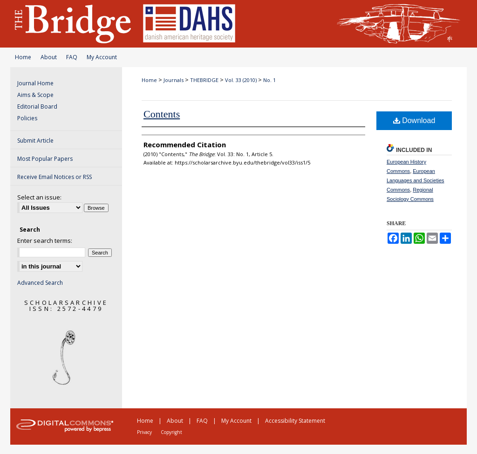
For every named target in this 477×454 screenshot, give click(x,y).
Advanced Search (40, 283)
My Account (102, 57)
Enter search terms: (44, 240)
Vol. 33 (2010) (241, 79)
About (49, 57)
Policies (27, 118)
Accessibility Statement (295, 421)
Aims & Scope (35, 95)
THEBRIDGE (204, 79)
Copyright (171, 432)
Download (414, 120)
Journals (174, 79)
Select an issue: (39, 197)
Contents (161, 114)
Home (23, 57)
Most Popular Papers (45, 159)
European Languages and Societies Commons (415, 180)
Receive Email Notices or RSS (54, 177)
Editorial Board (37, 106)
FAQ (71, 57)
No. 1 (269, 79)
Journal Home (35, 83)
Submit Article (35, 140)
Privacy (144, 432)
